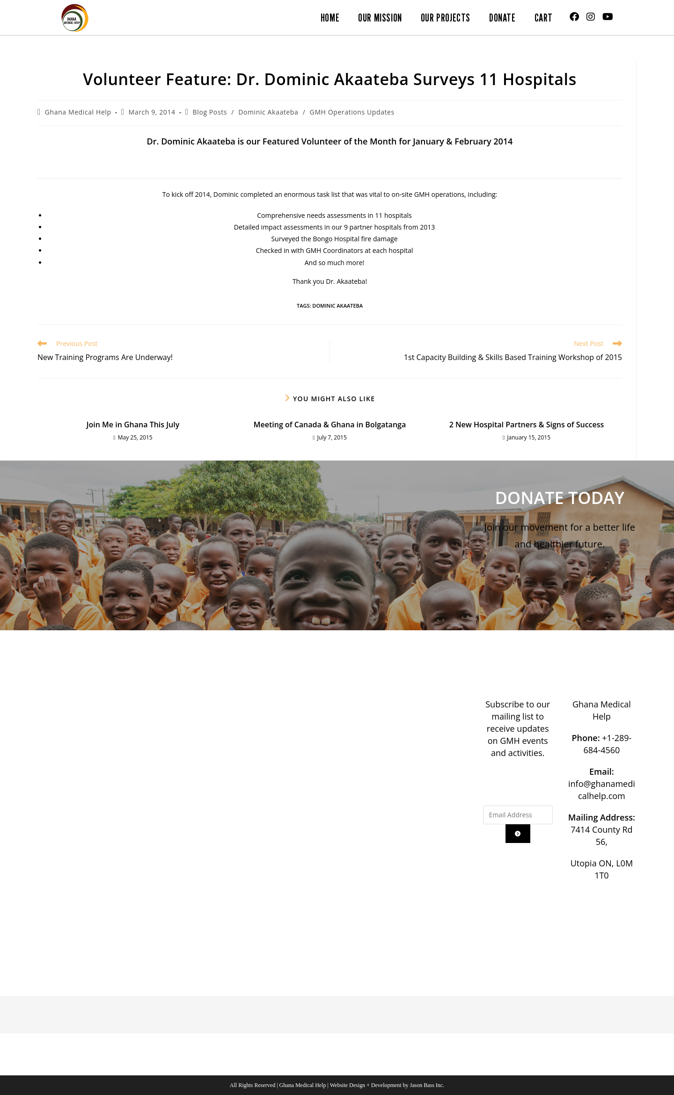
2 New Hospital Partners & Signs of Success (526, 424)
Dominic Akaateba (268, 112)
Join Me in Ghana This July (133, 424)
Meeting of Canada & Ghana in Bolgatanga (330, 424)
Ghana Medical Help (78, 112)
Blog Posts (210, 112)
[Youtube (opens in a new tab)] (608, 17)
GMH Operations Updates (352, 112)
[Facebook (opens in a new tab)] (574, 17)
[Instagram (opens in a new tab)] (591, 17)
